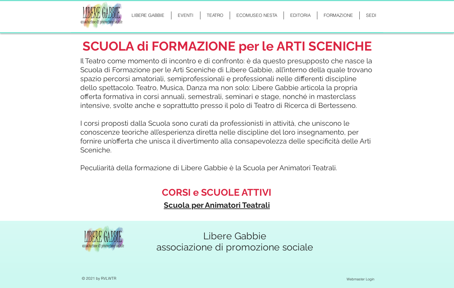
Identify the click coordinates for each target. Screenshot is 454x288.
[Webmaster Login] (361, 279)
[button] (338, 15)
